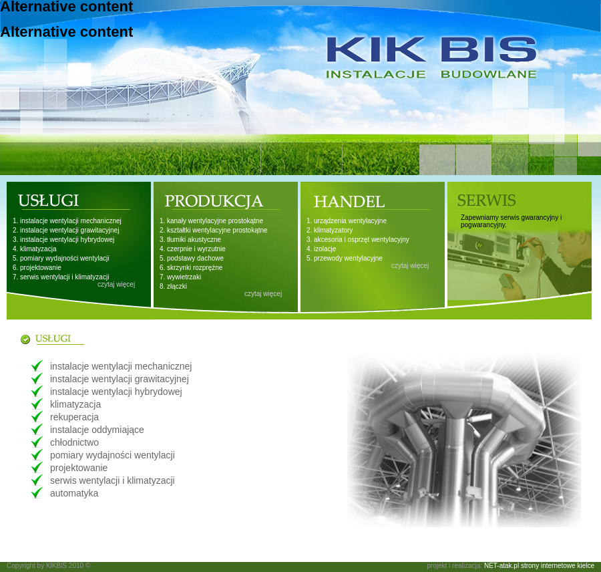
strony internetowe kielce (557, 565)
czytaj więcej (116, 284)
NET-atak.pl (501, 565)
